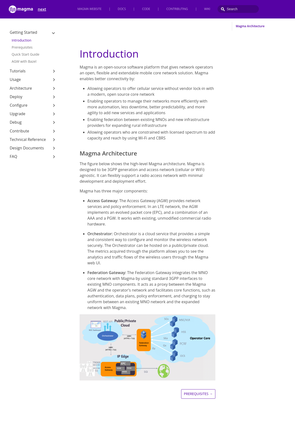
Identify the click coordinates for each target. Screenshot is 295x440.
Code (146, 9)
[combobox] (238, 9)
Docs (122, 9)
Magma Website (89, 9)
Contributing (177, 9)
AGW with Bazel (24, 61)
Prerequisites (22, 47)
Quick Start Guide (25, 54)
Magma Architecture (250, 26)
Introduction (21, 40)
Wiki (207, 9)
